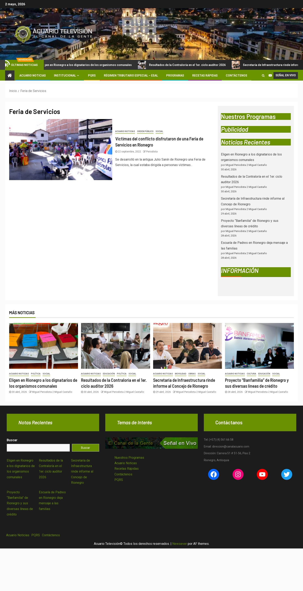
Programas (175, 75)
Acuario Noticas (125, 463)
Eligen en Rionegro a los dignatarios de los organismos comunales (85, 65)
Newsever (179, 544)
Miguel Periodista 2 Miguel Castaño (52, 392)
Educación (109, 374)
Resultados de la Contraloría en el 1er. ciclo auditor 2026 (187, 65)
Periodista (152, 151)
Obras (192, 374)
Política (36, 374)
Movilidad (180, 374)
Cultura (251, 374)
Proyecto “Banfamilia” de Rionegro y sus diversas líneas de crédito (20, 503)
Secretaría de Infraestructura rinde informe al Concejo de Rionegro (82, 472)
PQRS (92, 75)
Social (159, 131)
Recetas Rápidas (205, 75)
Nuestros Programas (129, 458)
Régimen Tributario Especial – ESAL (131, 75)
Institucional (65, 75)
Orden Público (145, 131)
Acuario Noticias (32, 75)
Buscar (12, 440)
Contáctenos (236, 75)
